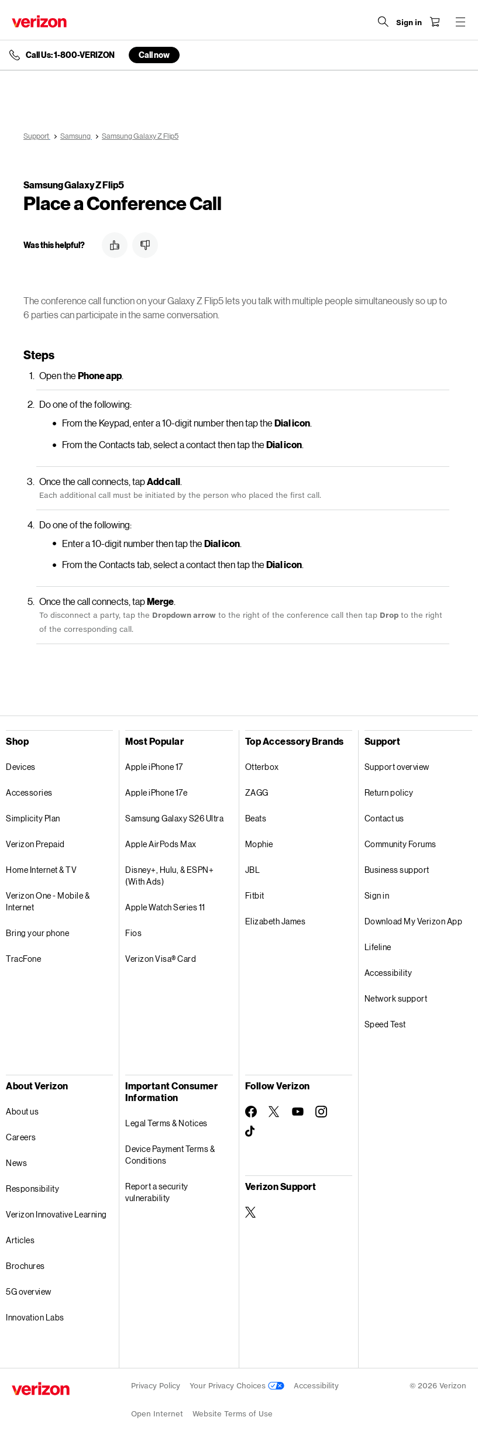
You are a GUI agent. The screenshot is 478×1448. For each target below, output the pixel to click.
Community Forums (400, 844)
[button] (115, 245)
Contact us (384, 818)
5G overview (28, 1291)
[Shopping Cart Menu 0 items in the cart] (435, 22)
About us (22, 1111)
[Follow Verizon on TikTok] (251, 1131)
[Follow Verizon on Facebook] (251, 1111)
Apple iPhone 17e (156, 792)
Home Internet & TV (41, 870)
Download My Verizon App (413, 921)
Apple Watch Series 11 (165, 907)
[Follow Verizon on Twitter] (274, 1111)
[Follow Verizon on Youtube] (298, 1111)
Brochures (25, 1266)
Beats (256, 818)
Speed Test (385, 1024)
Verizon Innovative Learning (56, 1214)
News (16, 1163)
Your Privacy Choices (237, 1385)
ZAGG (257, 792)
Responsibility (32, 1189)
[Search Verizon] (383, 22)
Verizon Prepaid (35, 844)
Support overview (396, 767)
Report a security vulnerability (156, 1192)
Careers (21, 1137)
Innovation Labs (35, 1317)
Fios (133, 933)
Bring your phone (37, 933)
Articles (20, 1240)
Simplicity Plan (33, 818)
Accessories (29, 792)
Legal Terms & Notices (166, 1123)
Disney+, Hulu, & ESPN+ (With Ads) (169, 875)
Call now (154, 55)
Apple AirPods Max (161, 844)
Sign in (377, 895)
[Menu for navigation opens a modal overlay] (460, 22)
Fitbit (254, 895)
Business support (396, 870)
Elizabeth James (275, 921)
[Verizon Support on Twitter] (251, 1212)
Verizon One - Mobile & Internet (48, 901)
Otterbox (262, 767)
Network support (396, 998)
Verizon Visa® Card (160, 959)
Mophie (259, 844)
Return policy (389, 792)
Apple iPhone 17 (154, 767)
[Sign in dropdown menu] (409, 23)
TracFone (23, 959)
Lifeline (377, 947)
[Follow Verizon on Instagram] (321, 1111)
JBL (252, 870)
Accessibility (388, 973)
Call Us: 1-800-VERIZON (70, 55)
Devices (21, 767)
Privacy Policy (155, 1385)
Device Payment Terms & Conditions (170, 1154)
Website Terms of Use (232, 1413)
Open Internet (157, 1413)
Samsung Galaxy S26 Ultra (174, 818)
